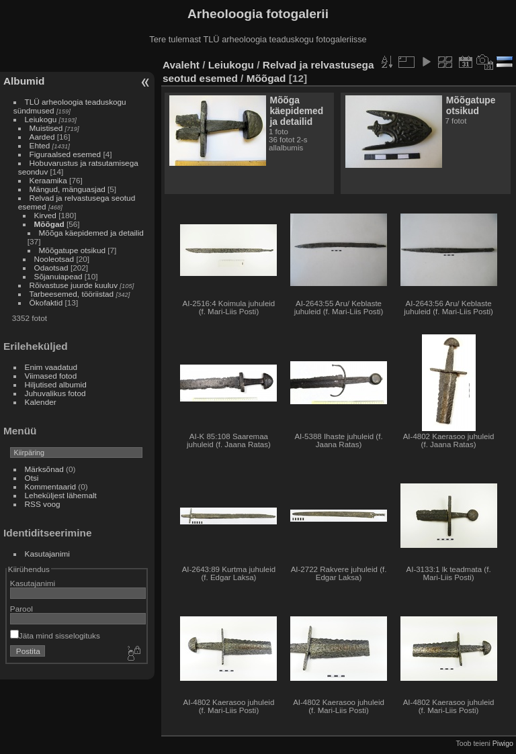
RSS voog (42, 504)
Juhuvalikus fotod (55, 393)
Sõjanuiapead (58, 276)
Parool (21, 608)
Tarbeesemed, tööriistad (72, 293)
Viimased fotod (51, 375)
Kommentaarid (51, 486)
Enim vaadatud (51, 367)
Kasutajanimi (47, 553)
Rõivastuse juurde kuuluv (74, 285)
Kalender (40, 401)
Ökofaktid (46, 302)
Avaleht (181, 64)
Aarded (42, 136)
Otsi (32, 477)
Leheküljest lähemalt (61, 495)
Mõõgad (49, 224)
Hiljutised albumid (56, 384)
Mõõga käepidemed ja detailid (91, 232)
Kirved (45, 215)
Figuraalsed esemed (65, 154)
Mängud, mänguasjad (67, 189)
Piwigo (502, 743)
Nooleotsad (54, 258)
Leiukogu (41, 119)
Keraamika (48, 180)
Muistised (46, 128)
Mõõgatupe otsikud (72, 250)
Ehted (40, 145)
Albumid (23, 81)
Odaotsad (51, 267)
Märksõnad (44, 469)
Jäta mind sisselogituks (55, 635)
